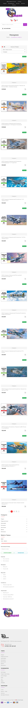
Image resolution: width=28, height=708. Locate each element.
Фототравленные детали (8, 586)
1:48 (4, 574)
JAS (1, 679)
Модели (2, 519)
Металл (5, 566)
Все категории (6, 28)
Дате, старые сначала (14, 49)
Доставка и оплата (11, 1)
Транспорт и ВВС (7, 596)
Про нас (17, 3)
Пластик (5, 568)
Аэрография (3, 523)
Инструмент (3, 525)
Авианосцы (6, 592)
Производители (11, 3)
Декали (2, 529)
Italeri (2, 677)
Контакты (3, 693)
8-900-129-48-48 (10, 646)
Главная (4, 3)
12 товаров (14, 52)
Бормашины (3, 531)
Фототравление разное (8, 599)
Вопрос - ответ (4, 691)
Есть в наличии (6, 558)
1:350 (4, 579)
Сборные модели (7, 584)
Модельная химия (4, 521)
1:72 (4, 576)
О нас (2, 689)
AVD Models (3, 672)
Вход (19, 1)
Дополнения (3, 527)
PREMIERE (3, 682)
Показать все (21, 552)
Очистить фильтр (7, 552)
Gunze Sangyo (4, 675)
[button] (2, 47)
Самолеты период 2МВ (8, 594)
